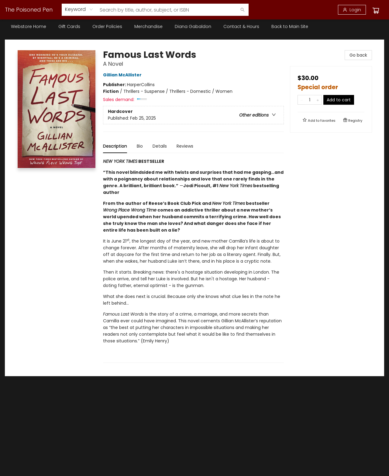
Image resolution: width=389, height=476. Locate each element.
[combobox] (79, 9)
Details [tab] (160, 146)
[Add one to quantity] (318, 99)
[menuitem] (28, 26)
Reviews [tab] (185, 146)
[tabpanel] (193, 260)
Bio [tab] (140, 146)
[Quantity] (309, 100)
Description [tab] (115, 146)
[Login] (352, 10)
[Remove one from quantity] (301, 99)
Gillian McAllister (123, 75)
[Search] (242, 10)
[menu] (194, 26)
